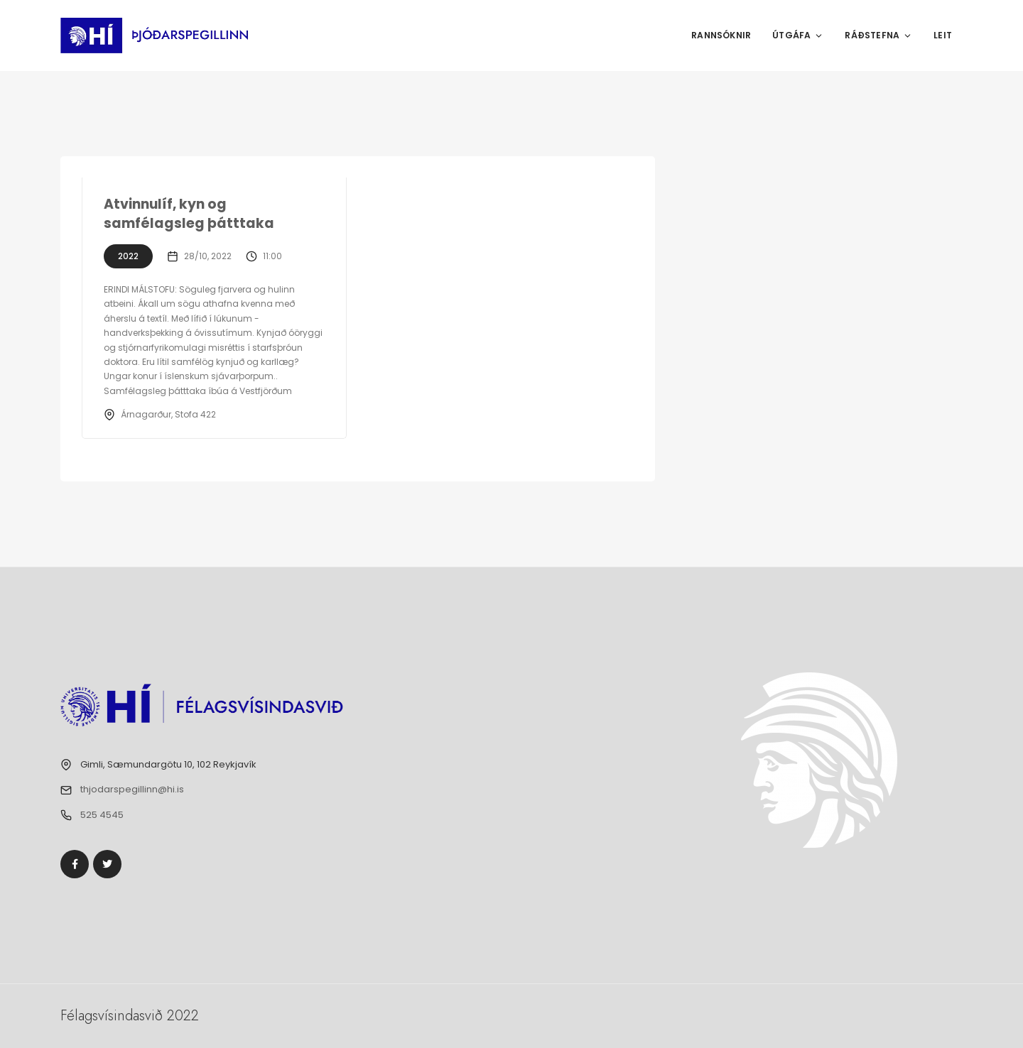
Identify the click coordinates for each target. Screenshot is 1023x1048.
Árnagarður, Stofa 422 (168, 414)
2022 (128, 256)
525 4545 (102, 815)
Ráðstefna (878, 35)
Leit (942, 35)
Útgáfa (797, 35)
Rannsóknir (721, 35)
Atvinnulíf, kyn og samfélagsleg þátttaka (189, 214)
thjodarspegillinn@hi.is (132, 789)
